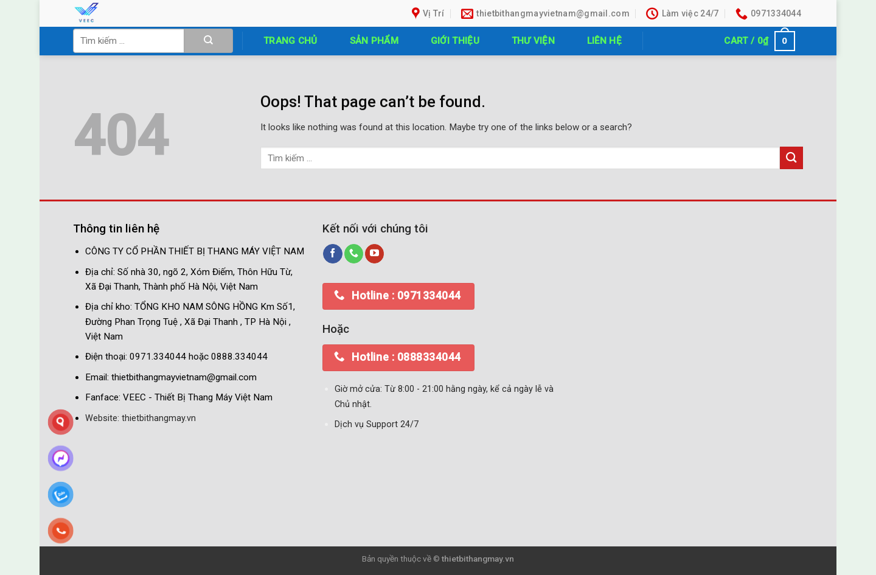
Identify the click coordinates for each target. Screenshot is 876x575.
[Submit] (208, 41)
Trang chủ (290, 40)
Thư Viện (533, 40)
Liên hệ (604, 40)
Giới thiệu (455, 40)
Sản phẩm (374, 40)
